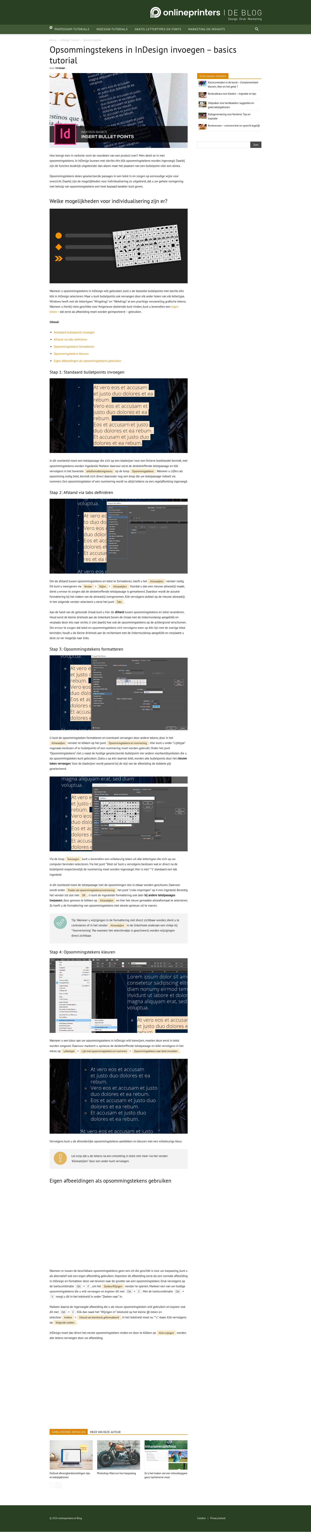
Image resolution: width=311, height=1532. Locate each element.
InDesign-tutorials (108, 29)
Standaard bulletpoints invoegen (74, 332)
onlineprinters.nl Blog (70, 1518)
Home (53, 40)
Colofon (201, 1518)
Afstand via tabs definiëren (70, 339)
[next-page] (58, 1485)
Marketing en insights (202, 29)
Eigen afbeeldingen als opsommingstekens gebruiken (87, 361)
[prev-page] (52, 1485)
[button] (256, 29)
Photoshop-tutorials (68, 29)
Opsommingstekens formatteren (74, 346)
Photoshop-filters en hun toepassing (116, 1473)
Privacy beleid (217, 1518)
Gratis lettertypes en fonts (154, 29)
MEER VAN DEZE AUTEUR (105, 1432)
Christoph (60, 68)
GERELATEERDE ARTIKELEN (68, 1432)
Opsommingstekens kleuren (71, 354)
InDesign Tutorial (69, 40)
